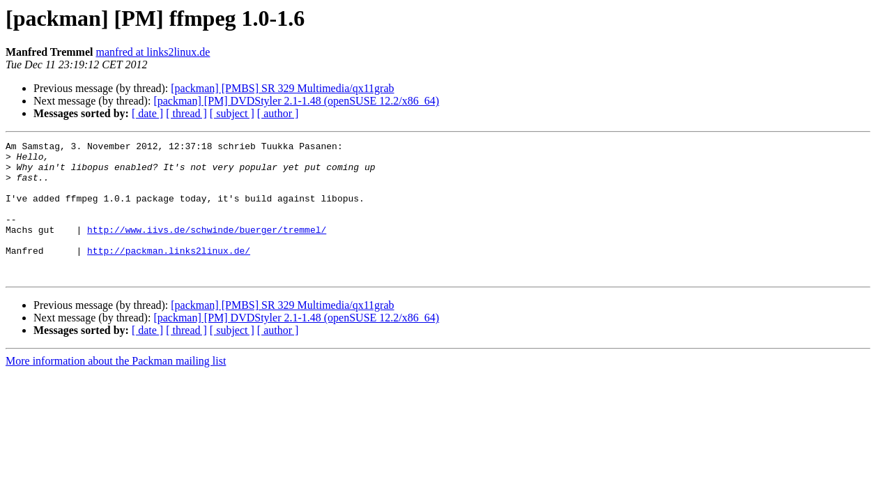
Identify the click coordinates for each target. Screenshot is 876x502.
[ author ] (278, 113)
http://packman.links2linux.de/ (168, 273)
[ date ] (147, 113)
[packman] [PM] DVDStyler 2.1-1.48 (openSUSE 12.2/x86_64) (296, 101)
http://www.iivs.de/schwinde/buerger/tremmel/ (206, 248)
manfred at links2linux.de (152, 52)
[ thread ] (186, 113)
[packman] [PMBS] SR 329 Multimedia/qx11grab (282, 88)
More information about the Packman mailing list (116, 388)
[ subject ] (232, 113)
